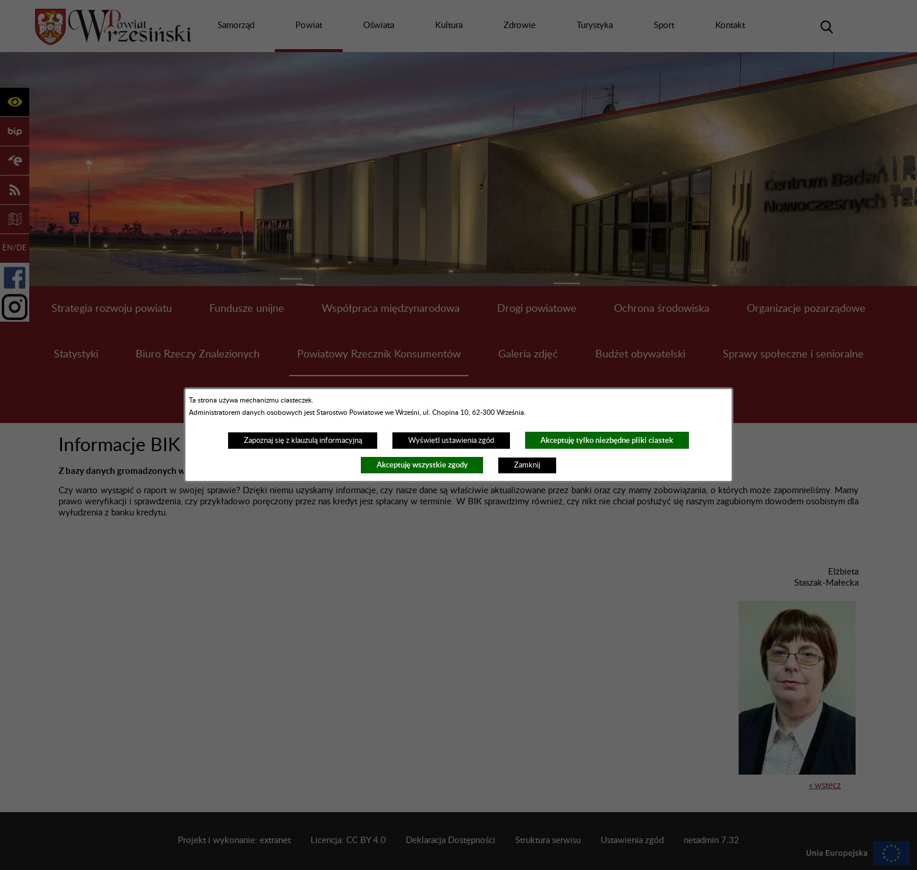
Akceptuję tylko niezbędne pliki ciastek (606, 440)
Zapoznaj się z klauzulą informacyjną (303, 440)
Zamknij (527, 465)
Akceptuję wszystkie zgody (422, 464)
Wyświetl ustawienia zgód (451, 440)
